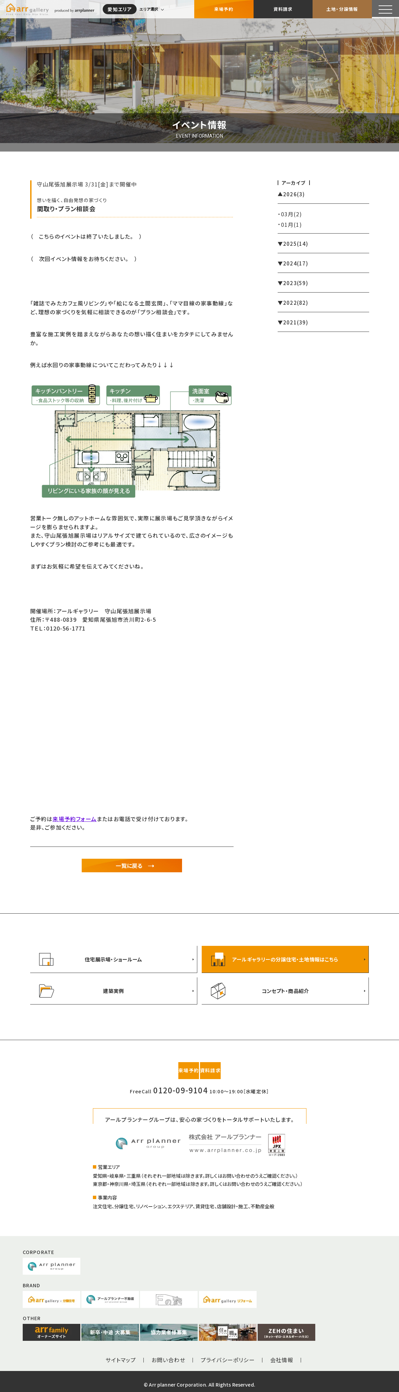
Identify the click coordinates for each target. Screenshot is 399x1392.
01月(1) (291, 224)
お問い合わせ (168, 1354)
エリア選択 (150, 8)
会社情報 (282, 1354)
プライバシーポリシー (228, 1354)
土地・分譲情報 (342, 8)
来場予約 (224, 8)
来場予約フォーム (75, 819)
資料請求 (283, 8)
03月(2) (291, 214)
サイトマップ (120, 1354)
